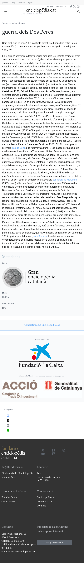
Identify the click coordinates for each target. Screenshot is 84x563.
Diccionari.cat (61, 6)
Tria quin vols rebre (54, 542)
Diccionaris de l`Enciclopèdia (17, 473)
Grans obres (8, 501)
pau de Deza (18, 147)
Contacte (21, 3)
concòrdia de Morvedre (65, 179)
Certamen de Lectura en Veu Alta (48, 479)
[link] (42, 324)
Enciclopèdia (8, 477)
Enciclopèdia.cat (46, 497)
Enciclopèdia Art (10, 497)
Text (39, 473)
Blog (13, 3)
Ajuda (30, 3)
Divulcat (49, 6)
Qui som (5, 3)
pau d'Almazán (40, 236)
